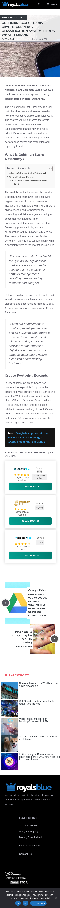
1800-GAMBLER (28, 825)
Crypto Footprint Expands (22, 177)
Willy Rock (9, 39)
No (25, 903)
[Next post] (54, 638)
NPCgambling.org (28, 831)
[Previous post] (5, 603)
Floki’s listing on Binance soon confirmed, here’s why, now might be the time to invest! (30, 761)
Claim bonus (30, 486)
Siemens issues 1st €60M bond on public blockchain (29, 690)
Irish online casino (29, 845)
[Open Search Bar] (39, 4)
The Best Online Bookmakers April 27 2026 (31, 182)
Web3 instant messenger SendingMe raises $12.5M (24, 726)
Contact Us (25, 854)
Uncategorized (13, 17)
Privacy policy (38, 903)
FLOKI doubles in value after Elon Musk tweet (29, 743)
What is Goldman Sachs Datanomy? (27, 173)
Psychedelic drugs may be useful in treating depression (22, 639)
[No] (56, 897)
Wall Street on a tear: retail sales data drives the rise (28, 708)
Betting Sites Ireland (30, 837)
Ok (18, 903)
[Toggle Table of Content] (48, 168)
